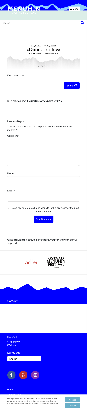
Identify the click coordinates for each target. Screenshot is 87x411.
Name (11, 173)
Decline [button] (72, 405)
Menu (74, 9)
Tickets (12, 344)
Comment (13, 135)
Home (10, 389)
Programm (14, 341)
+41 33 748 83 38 (22, 326)
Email (11, 190)
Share (72, 85)
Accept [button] (72, 399)
